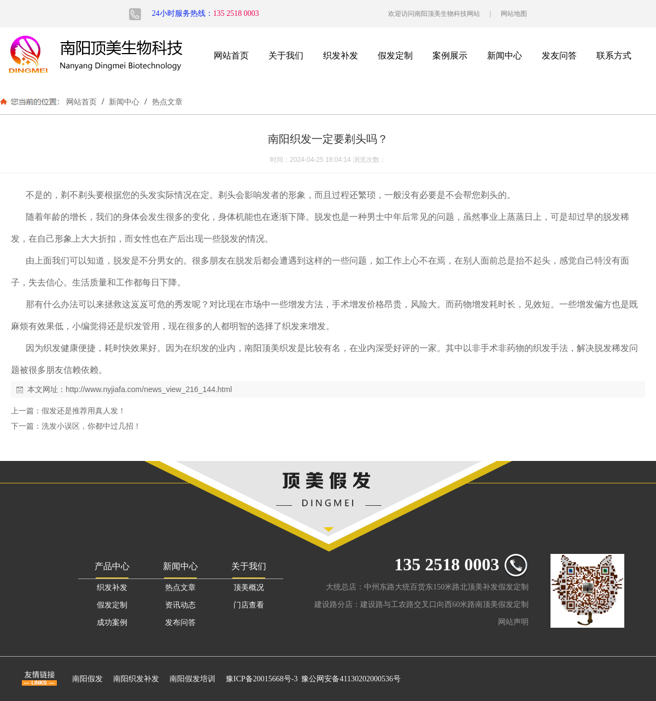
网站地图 (514, 13)
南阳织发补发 (136, 679)
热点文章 (166, 101)
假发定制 (395, 55)
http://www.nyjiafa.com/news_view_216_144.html (149, 389)
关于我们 (285, 55)
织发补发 (340, 55)
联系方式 (613, 55)
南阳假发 (87, 679)
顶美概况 (248, 587)
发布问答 (180, 622)
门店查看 (248, 605)
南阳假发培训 (192, 679)
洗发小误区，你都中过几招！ (91, 426)
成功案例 (112, 622)
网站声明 (513, 622)
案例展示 (449, 55)
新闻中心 (504, 55)
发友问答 (559, 55)
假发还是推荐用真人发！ (84, 410)
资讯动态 (180, 605)
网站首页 (231, 55)
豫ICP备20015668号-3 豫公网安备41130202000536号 (313, 679)
